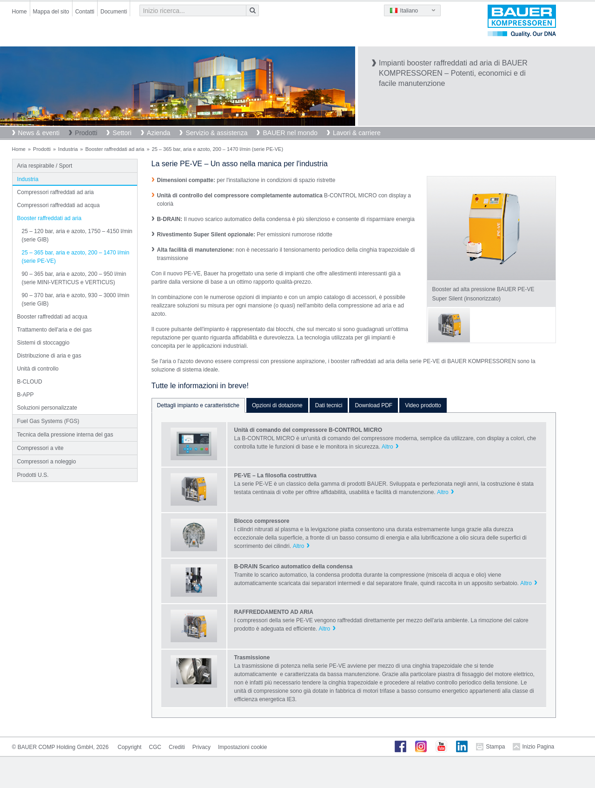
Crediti (177, 747)
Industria (68, 149)
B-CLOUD (29, 381)
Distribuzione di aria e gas (49, 355)
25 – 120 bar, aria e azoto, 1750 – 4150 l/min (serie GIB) (77, 235)
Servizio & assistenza (216, 133)
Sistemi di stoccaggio (43, 342)
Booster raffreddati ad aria (114, 149)
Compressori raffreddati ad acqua (58, 205)
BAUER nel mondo (290, 133)
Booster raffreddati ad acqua (52, 316)
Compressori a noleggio (46, 461)
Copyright (129, 747)
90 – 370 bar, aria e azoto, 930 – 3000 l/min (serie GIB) (76, 299)
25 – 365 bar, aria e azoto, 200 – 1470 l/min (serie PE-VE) (76, 256)
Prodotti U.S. (33, 475)
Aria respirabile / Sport (45, 166)
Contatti (84, 11)
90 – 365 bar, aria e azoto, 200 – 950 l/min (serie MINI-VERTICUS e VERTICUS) (74, 278)
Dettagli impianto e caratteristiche (198, 405)
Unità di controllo (38, 368)
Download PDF (373, 405)
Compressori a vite (40, 448)
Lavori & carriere (357, 133)
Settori (121, 133)
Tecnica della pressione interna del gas (65, 434)
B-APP (25, 394)
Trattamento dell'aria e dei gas (54, 329)
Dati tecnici (329, 405)
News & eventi (39, 133)
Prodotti (86, 133)
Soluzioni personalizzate (47, 407)
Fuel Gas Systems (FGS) (48, 421)
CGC (155, 747)
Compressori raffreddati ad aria (55, 192)
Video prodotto (423, 405)
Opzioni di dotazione (277, 405)
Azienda (159, 133)
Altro (387, 446)
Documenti (113, 11)
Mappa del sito (51, 11)
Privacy (201, 747)
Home (19, 11)
